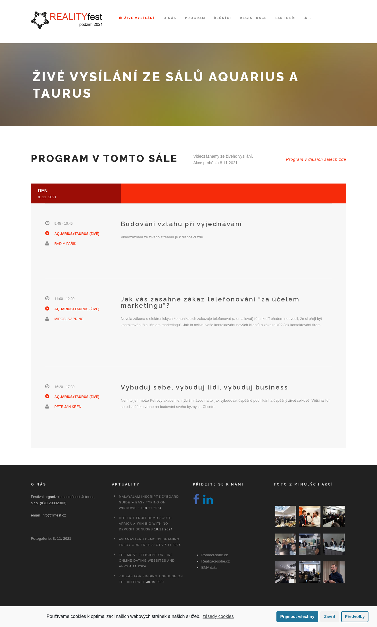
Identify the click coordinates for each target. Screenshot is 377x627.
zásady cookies (218, 616)
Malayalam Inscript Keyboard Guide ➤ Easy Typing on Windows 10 (149, 502)
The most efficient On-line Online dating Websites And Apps (147, 560)
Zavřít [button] (329, 616)
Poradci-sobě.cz (214, 555)
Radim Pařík (65, 244)
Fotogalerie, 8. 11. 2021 (51, 538)
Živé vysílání (137, 18)
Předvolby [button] (355, 616)
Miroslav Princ (69, 319)
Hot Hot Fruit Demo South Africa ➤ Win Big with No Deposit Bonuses (145, 523)
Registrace (253, 18)
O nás (169, 18)
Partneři (285, 18)
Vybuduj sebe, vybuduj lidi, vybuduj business (204, 387)
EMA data (209, 567)
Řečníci (222, 18)
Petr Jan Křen (68, 407)
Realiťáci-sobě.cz (215, 561)
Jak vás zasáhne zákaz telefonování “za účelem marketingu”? (210, 302)
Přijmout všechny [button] (297, 616)
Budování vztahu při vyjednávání (181, 224)
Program (195, 18)
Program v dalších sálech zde (316, 159)
